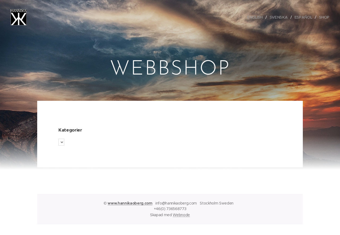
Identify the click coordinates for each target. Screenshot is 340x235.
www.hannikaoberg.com (130, 203)
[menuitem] (256, 17)
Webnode (181, 214)
